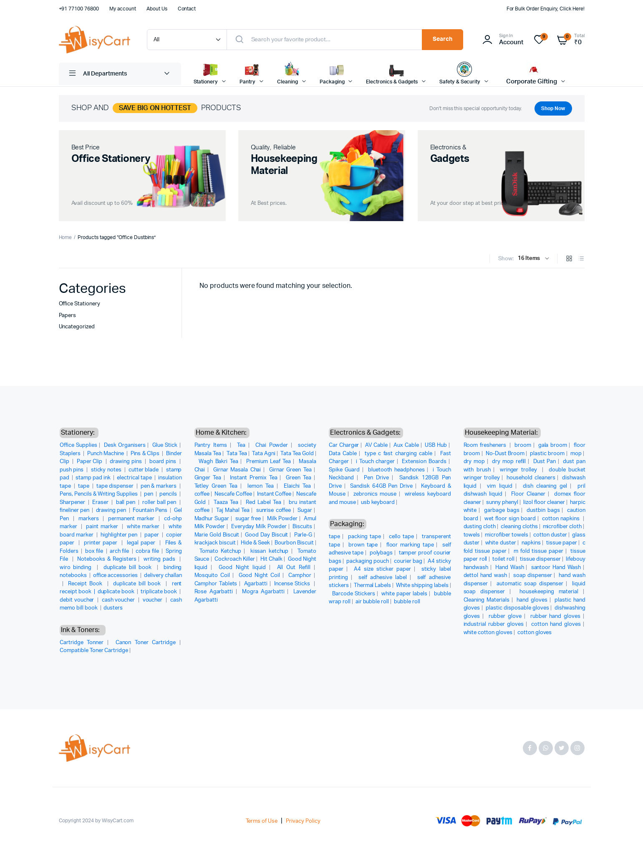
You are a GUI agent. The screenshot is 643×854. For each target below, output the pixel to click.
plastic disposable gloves (517, 608)
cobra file (148, 551)
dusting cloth (480, 526)
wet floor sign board (510, 518)
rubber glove (505, 616)
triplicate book (159, 592)
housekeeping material (548, 592)
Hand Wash (509, 567)
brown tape (363, 545)
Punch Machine (106, 453)
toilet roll (503, 559)
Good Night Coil (259, 575)
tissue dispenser (540, 559)
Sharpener (73, 502)
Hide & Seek (255, 543)
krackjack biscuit (215, 543)
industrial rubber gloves (494, 624)
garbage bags (501, 510)
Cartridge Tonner (81, 642)
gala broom (552, 445)
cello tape (401, 536)
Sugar (305, 510)
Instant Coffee (274, 494)
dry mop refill (509, 461)
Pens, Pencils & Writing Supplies (99, 494)
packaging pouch (367, 561)
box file (94, 551)
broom (522, 445)
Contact (187, 8)
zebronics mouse (374, 494)
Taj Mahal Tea (233, 510)
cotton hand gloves (556, 624)
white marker (144, 526)
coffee (202, 494)
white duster (500, 543)
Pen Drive (376, 478)
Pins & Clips (146, 453)
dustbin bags (543, 510)
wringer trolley (520, 470)
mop (576, 453)
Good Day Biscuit (266, 535)
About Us (156, 8)
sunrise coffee (273, 510)
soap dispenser (532, 575)
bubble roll (407, 602)
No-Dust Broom (505, 453)
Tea (241, 445)
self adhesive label (382, 577)
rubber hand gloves (555, 616)
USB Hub (436, 445)
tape (84, 486)
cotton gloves (534, 632)
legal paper (142, 543)
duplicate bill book (128, 567)
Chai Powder (271, 445)
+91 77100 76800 (79, 8)
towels (472, 535)
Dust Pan (544, 461)
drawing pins (126, 461)
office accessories (116, 575)
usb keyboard (378, 502)
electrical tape (135, 478)
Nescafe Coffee (233, 494)
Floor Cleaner (528, 494)
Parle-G (303, 535)
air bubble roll (372, 602)
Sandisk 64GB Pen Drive (381, 486)
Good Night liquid (242, 567)
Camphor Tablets (215, 584)
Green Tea (298, 478)
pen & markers (159, 486)
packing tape (364, 536)
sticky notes (107, 470)
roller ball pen (160, 502)
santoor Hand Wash (556, 567)
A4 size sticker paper (382, 569)
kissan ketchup (269, 551)
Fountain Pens (151, 510)
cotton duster (550, 535)
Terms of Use (262, 821)
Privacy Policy (303, 821)
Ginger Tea (208, 478)
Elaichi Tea (297, 486)
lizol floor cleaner (544, 502)
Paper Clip (90, 461)
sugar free (248, 518)
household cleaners (531, 478)
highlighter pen (120, 535)
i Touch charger (375, 461)
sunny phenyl (502, 502)
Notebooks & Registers (106, 559)
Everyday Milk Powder (259, 526)
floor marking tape (410, 545)
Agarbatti (256, 584)
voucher (153, 600)
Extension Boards (424, 461)
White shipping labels (422, 585)
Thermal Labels (372, 585)
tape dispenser (115, 486)
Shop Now (551, 108)
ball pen (126, 502)
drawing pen (112, 510)
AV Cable (376, 445)
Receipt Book (86, 584)
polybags (381, 553)
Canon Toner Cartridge (146, 642)
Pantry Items (210, 445)
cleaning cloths (519, 526)
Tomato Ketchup (220, 551)
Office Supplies (78, 445)
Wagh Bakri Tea (218, 461)
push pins (72, 470)
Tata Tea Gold (297, 453)
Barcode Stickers (353, 594)
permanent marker (132, 518)
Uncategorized (77, 327)
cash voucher (119, 600)
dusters (113, 608)
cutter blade (144, 470)
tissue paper (561, 543)
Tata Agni (263, 453)
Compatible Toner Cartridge (94, 650)
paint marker (103, 526)
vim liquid (499, 486)
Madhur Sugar (211, 518)
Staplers (71, 453)
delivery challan (163, 575)
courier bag (408, 561)
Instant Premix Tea (253, 478)
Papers (67, 315)
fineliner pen (75, 510)
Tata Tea (237, 453)
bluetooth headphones (396, 470)
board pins (163, 461)
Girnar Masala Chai (237, 470)
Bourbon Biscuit (294, 543)
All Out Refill (294, 567)
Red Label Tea (263, 502)
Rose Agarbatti (213, 592)
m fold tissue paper (538, 551)
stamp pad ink (94, 478)
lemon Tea (260, 486)
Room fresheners (486, 445)
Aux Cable (406, 445)
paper (152, 535)
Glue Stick (164, 445)
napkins (531, 543)
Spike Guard (344, 470)
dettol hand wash (485, 575)
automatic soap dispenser (530, 584)
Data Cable (343, 453)
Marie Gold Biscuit (217, 535)
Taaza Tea (226, 502)
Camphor (299, 575)
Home (65, 237)
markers (89, 518)
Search (442, 39)
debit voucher (78, 600)
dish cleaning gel (545, 486)
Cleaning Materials (486, 600)
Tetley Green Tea (216, 486)
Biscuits (302, 526)
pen (149, 494)
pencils (168, 494)
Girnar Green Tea (290, 470)
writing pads (160, 559)
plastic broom (547, 453)
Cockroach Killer (234, 559)
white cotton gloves (488, 632)
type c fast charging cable (398, 453)
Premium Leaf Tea (268, 461)
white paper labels (404, 594)
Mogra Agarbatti (263, 592)
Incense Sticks (293, 584)
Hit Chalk (271, 559)
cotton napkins (561, 518)
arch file (120, 551)
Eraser (101, 502)
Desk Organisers (125, 445)
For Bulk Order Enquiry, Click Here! (546, 8)
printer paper (101, 543)
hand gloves (532, 600)
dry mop (474, 461)
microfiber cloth (562, 526)
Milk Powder (282, 518)
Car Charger (344, 445)
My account (122, 8)
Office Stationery (80, 304)
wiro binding (77, 567)
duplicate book (117, 592)
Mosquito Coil (212, 575)
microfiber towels (506, 535)
